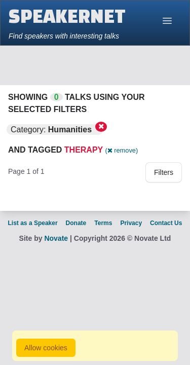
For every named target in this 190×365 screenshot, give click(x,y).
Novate (56, 238)
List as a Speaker (33, 223)
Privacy (131, 223)
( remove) (121, 150)
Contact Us (166, 223)
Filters (163, 172)
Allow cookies (45, 348)
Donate (76, 223)
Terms (103, 223)
